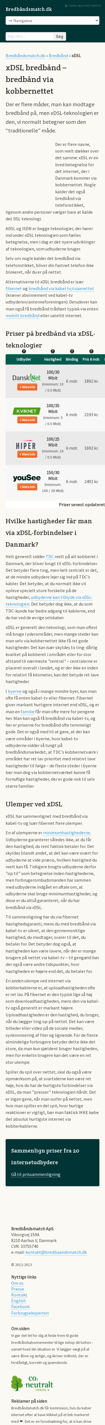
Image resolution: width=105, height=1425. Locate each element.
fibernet (14, 288)
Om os (17, 1283)
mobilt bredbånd (22, 315)
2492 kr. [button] (91, 481)
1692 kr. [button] (91, 448)
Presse (17, 1289)
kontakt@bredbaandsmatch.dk (56, 1252)
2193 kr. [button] (91, 414)
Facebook (20, 1306)
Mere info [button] (28, 387)
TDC (50, 556)
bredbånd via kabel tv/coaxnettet (61, 288)
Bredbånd (58, 55)
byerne (15, 691)
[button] (27, 377)
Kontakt (19, 1295)
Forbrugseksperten (30, 1313)
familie (27, 711)
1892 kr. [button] (91, 381)
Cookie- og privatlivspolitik (85, 5)
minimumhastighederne (66, 832)
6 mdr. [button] (72, 381)
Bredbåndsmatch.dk (29, 9)
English (18, 1300)
